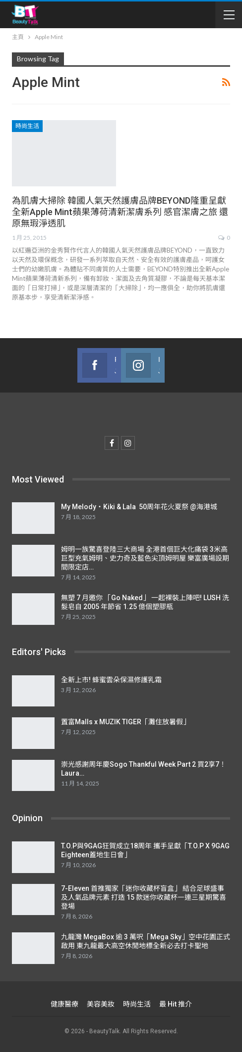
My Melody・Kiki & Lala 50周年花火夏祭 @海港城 (139, 507)
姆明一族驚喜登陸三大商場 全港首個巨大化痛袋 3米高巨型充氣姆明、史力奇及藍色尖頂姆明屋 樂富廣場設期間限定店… (145, 558)
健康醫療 (64, 1004)
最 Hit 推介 (175, 1004)
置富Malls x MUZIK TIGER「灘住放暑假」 (125, 722)
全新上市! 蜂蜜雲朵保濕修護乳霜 (111, 680)
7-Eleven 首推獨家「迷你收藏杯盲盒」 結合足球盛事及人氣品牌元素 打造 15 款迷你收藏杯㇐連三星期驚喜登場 (143, 897)
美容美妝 (101, 1004)
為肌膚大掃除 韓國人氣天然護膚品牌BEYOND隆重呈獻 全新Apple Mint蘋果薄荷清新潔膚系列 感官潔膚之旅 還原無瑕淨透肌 (120, 211)
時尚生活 (27, 126)
